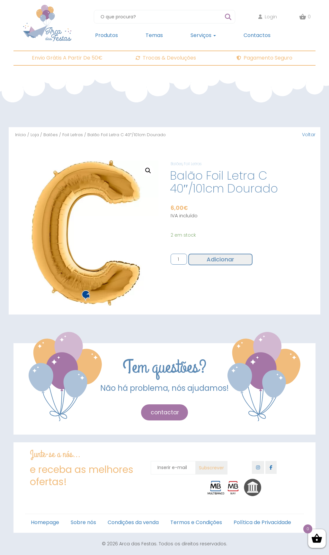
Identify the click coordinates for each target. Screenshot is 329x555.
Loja (35, 135)
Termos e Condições (196, 522)
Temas (154, 35)
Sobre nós (83, 522)
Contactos (257, 35)
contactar (165, 412)
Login (267, 17)
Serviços (203, 35)
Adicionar (220, 259)
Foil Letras (72, 135)
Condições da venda (133, 522)
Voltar (309, 134)
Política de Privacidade (262, 522)
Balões (50, 135)
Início (20, 135)
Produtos (106, 35)
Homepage (45, 522)
